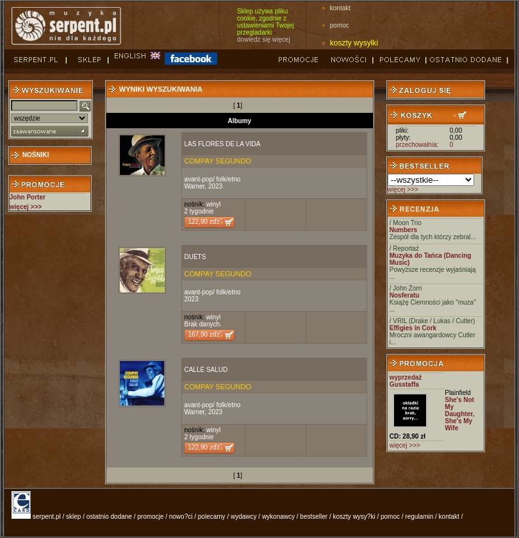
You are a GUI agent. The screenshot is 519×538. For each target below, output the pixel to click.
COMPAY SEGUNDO (217, 161)
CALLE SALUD (205, 369)
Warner (194, 186)
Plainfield (458, 392)
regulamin (419, 516)
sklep (73, 516)
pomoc (339, 25)
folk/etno (229, 179)
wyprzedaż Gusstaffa (406, 381)
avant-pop (198, 179)
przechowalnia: (417, 144)
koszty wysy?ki (354, 516)
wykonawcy (278, 516)
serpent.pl (47, 516)
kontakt (340, 8)
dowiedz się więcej (263, 39)
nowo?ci (181, 516)
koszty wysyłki (354, 42)
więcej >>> (403, 189)
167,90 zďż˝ (205, 334)
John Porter (27, 197)
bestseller (313, 516)
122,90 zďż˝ (205, 221)
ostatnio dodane (109, 516)
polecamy (212, 516)
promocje (150, 516)
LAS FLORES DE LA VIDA (222, 143)
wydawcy (244, 516)
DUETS (195, 256)
